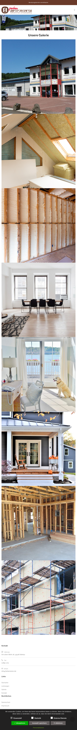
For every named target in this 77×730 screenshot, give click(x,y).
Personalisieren (38, 727)
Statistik (36, 718)
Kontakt (4, 693)
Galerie (4, 689)
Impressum (5, 706)
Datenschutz (6, 702)
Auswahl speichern (39, 723)
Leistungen (5, 686)
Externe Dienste (59, 718)
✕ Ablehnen (58, 723)
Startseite (5, 682)
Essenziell (16, 718)
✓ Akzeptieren (19, 723)
